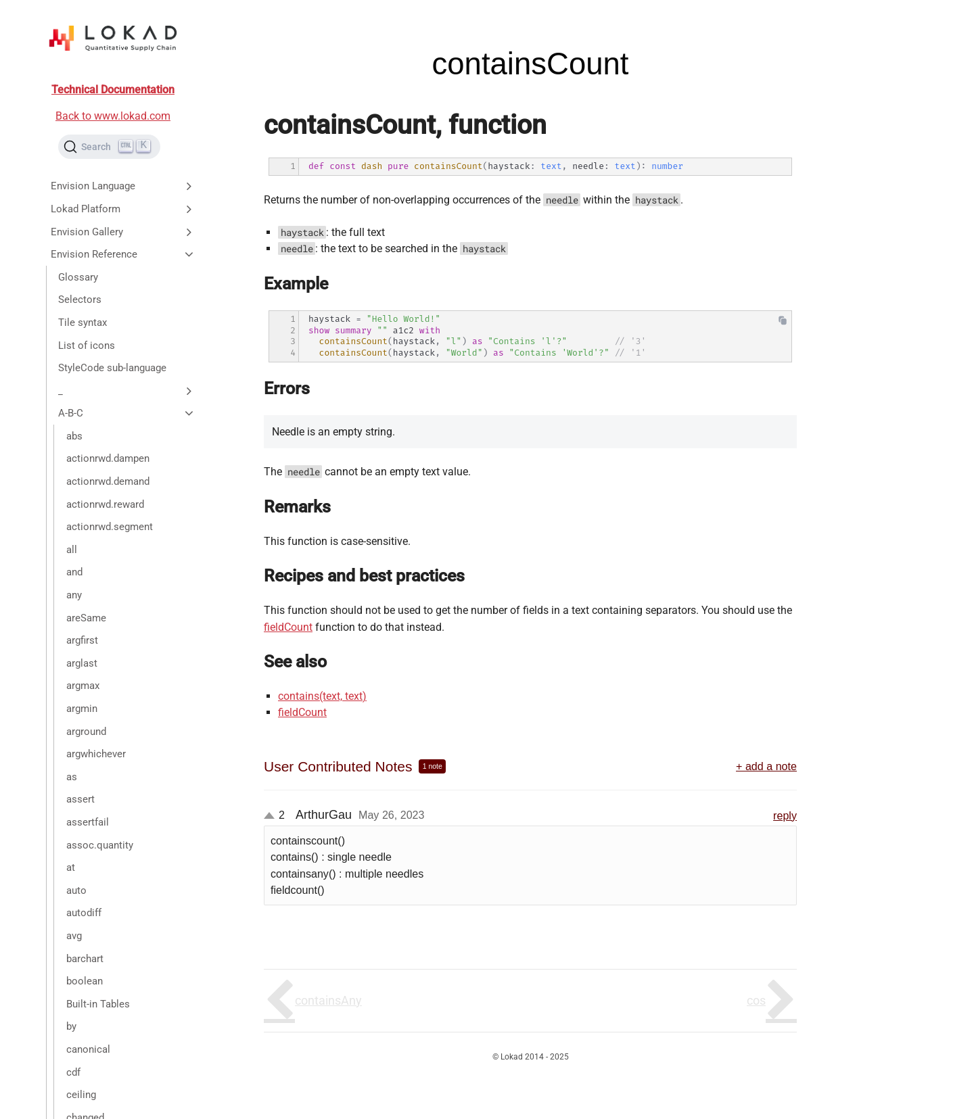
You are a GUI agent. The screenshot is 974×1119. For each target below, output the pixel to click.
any (74, 595)
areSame (86, 618)
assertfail (87, 822)
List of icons (86, 345)
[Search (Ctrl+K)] (109, 147)
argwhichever (96, 754)
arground (86, 731)
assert (80, 799)
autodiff (83, 913)
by (71, 1026)
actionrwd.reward (105, 504)
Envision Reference (123, 254)
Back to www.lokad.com (112, 116)
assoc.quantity (99, 845)
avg (74, 936)
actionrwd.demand (107, 481)
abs (74, 436)
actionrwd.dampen (107, 458)
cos (756, 1000)
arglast (81, 663)
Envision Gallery (123, 231)
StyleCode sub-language (112, 368)
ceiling (81, 1095)
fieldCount (288, 627)
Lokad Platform (123, 208)
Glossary (78, 277)
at (70, 867)
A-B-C (126, 413)
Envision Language (123, 185)
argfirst (82, 640)
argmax (82, 686)
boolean (84, 981)
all (71, 550)
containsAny (328, 1000)
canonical (88, 1049)
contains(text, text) (322, 696)
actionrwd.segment (109, 527)
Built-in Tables (98, 1004)
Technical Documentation (113, 89)
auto (76, 890)
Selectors (79, 299)
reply (785, 815)
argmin (81, 709)
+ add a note (766, 766)
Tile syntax (82, 322)
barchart (84, 959)
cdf (73, 1072)
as (71, 777)
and (74, 572)
